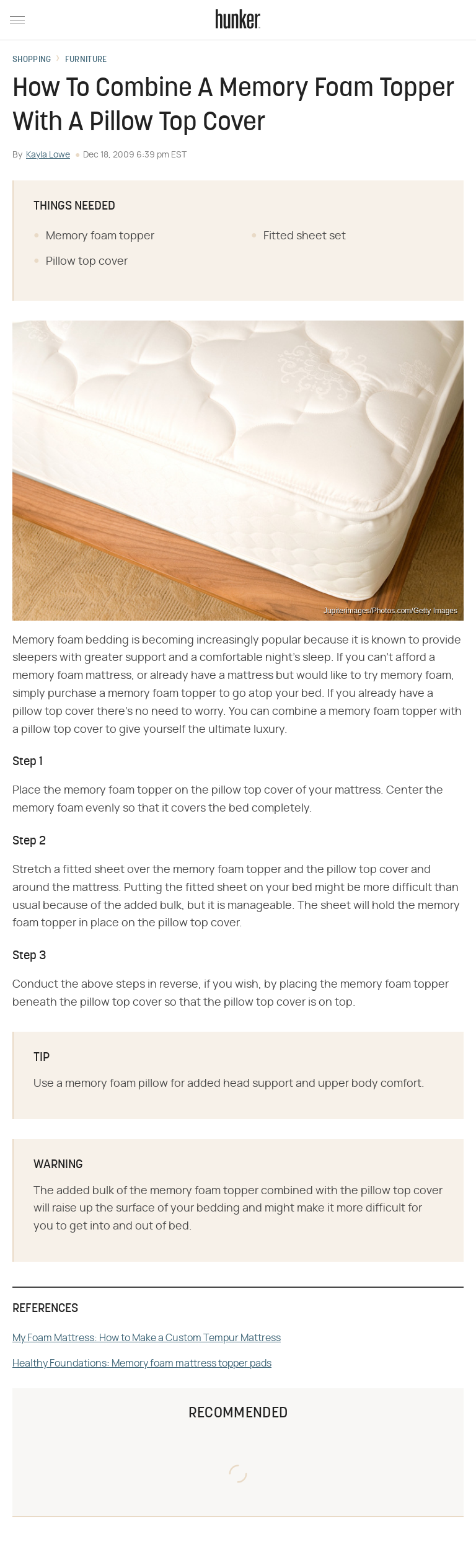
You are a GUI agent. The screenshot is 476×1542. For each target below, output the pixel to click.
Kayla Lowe (48, 155)
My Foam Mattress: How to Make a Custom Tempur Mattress (146, 1338)
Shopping (31, 60)
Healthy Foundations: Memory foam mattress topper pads (141, 1363)
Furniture (86, 60)
